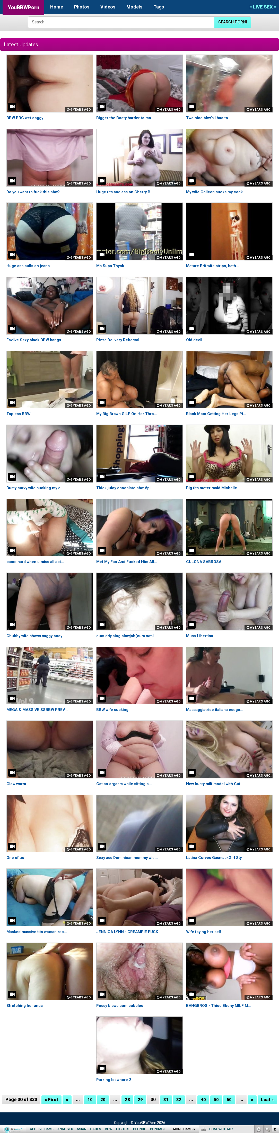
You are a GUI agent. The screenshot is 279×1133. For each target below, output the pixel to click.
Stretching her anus (25, 1005)
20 (103, 1099)
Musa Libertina (200, 635)
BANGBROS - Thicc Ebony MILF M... (219, 1005)
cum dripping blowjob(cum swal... (128, 635)
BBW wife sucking (113, 709)
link (274, 1052)
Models (134, 7)
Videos (107, 7)
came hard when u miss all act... (37, 561)
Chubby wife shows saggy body (36, 635)
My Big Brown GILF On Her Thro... (128, 413)
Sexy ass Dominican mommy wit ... (129, 857)
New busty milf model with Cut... (217, 783)
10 (90, 1099)
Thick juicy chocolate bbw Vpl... (126, 487)
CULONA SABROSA (204, 561)
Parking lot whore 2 (115, 1079)
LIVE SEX (262, 7)
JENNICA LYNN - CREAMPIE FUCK (128, 931)
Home (56, 7)
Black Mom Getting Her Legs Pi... (218, 413)
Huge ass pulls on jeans (29, 265)
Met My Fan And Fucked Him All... (128, 561)
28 (127, 1099)
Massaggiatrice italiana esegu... (217, 709)
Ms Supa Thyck (111, 265)
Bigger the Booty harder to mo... (127, 117)
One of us (15, 857)
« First (51, 1099)
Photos (81, 7)
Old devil (194, 339)
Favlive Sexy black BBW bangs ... (37, 339)
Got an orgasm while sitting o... (126, 783)
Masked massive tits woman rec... (39, 931)
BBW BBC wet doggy (26, 117)
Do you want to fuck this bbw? (35, 191)
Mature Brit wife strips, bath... (215, 265)
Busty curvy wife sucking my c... (37, 487)
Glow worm (17, 783)
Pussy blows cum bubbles (121, 1005)
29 (140, 1099)
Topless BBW (19, 413)
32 (178, 1099)
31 (166, 1099)
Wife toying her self (205, 931)
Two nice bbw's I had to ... (210, 117)
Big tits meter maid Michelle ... (215, 487)
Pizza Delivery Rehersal (119, 339)
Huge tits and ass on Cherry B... (126, 191)
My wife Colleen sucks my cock (216, 191)
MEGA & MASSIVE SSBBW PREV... (37, 709)
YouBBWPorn (23, 7)
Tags (158, 7)
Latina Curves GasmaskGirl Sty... (217, 857)
